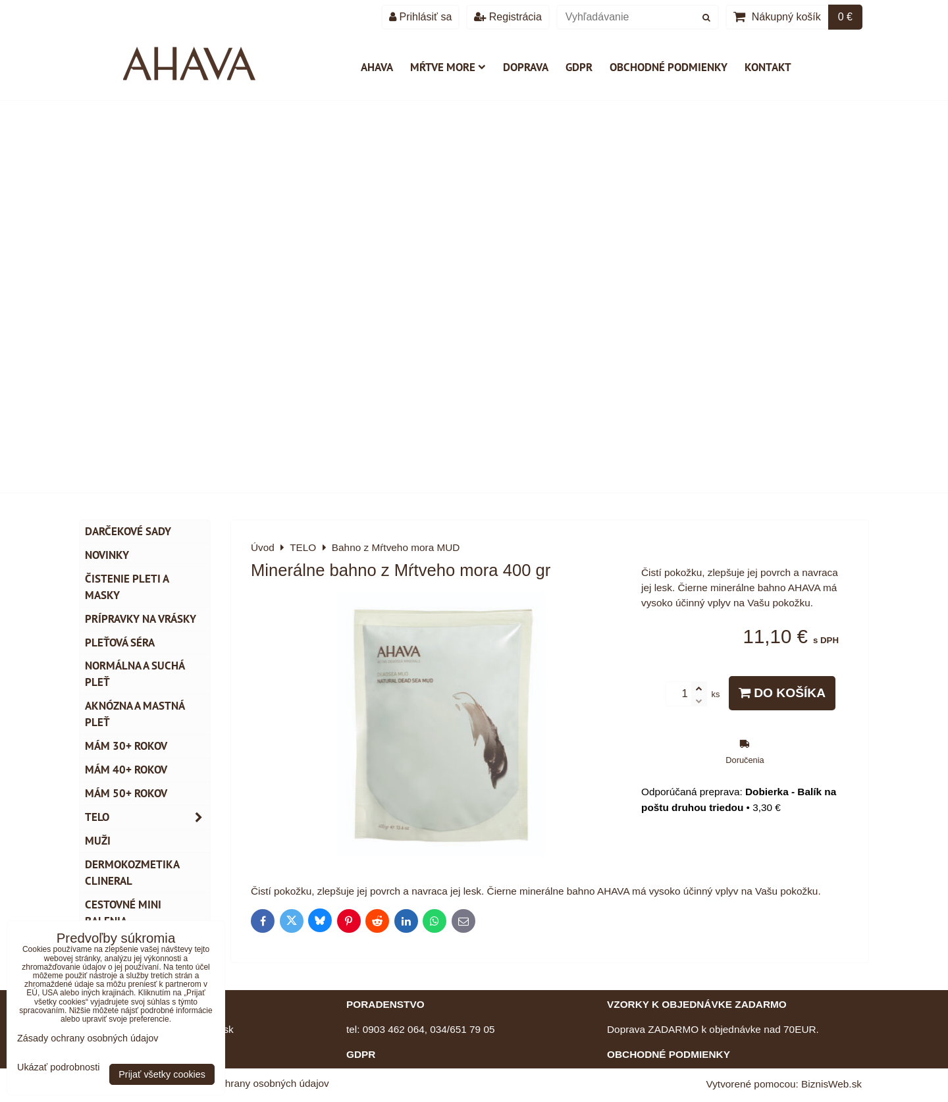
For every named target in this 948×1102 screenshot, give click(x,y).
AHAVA (377, 67)
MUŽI (98, 840)
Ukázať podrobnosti (58, 1067)
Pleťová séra (120, 642)
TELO (147, 817)
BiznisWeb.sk (831, 1083)
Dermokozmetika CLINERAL (132, 872)
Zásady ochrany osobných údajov (253, 1083)
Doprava (525, 67)
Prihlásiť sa (420, 16)
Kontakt (768, 67)
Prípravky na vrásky (140, 619)
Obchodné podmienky (668, 67)
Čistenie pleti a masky (127, 586)
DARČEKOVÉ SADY (128, 531)
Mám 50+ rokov (126, 793)
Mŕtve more (448, 67)
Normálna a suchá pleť (135, 673)
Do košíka (782, 693)
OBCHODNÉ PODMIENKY (668, 1054)
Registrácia (507, 16)
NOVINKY (107, 555)
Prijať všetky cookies (161, 1074)
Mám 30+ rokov (126, 746)
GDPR (579, 67)
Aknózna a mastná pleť (135, 713)
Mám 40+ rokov (126, 769)
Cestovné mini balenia (123, 912)
